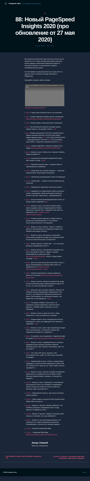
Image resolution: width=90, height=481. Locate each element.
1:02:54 (28, 397)
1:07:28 (28, 418)
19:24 (28, 171)
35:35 (44, 160)
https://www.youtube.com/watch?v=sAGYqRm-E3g (42, 439)
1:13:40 (28, 437)
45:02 (28, 292)
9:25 (48, 140)
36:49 (28, 265)
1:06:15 (28, 410)
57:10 (37, 326)
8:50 (27, 133)
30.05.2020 (51, 46)
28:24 (28, 221)
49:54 (36, 261)
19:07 (28, 164)
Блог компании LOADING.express (32, 3)
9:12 (44, 137)
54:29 (28, 338)
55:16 (28, 347)
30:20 (46, 204)
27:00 (28, 208)
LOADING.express (44, 214)
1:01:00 (28, 387)
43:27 (28, 284)
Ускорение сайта (15, 3)
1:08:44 (28, 424)
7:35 (55, 129)
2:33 (27, 123)
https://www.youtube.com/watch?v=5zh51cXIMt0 (47, 148)
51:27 (49, 301)
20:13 (28, 177)
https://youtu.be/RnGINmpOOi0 (36, 258)
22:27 (28, 189)
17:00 (28, 158)
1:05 (27, 117)
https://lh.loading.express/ (34, 217)
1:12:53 (28, 433)
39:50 (28, 275)
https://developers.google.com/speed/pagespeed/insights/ (45, 119)
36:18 (28, 252)
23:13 (28, 193)
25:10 (28, 202)
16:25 (28, 152)
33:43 (28, 237)
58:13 (28, 376)
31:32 (28, 229)
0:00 (27, 113)
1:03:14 (28, 404)
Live (45, 13)
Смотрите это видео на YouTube (35, 108)
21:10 (28, 183)
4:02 (27, 127)
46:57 (28, 305)
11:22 (60, 142)
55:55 (28, 357)
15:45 (28, 146)
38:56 (47, 271)
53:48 (28, 330)
